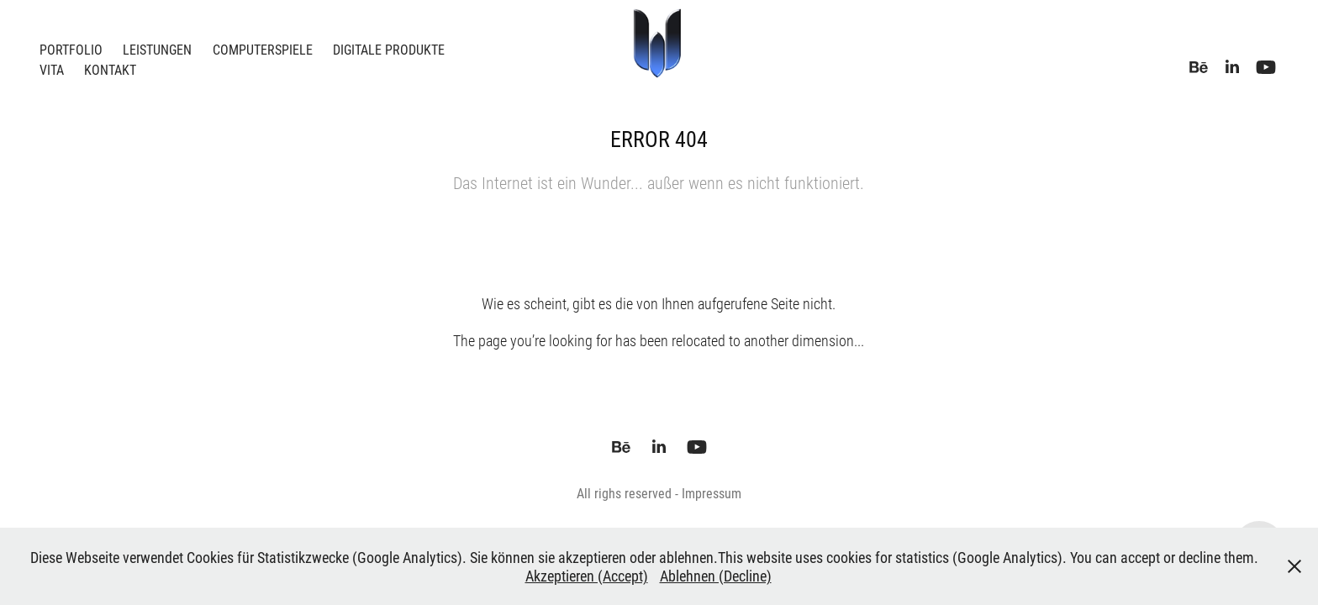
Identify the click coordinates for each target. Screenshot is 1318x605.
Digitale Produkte (389, 49)
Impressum (711, 493)
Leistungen (157, 49)
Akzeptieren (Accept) (586, 576)
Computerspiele (263, 49)
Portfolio (71, 49)
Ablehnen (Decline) (716, 576)
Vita (52, 69)
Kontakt (110, 69)
